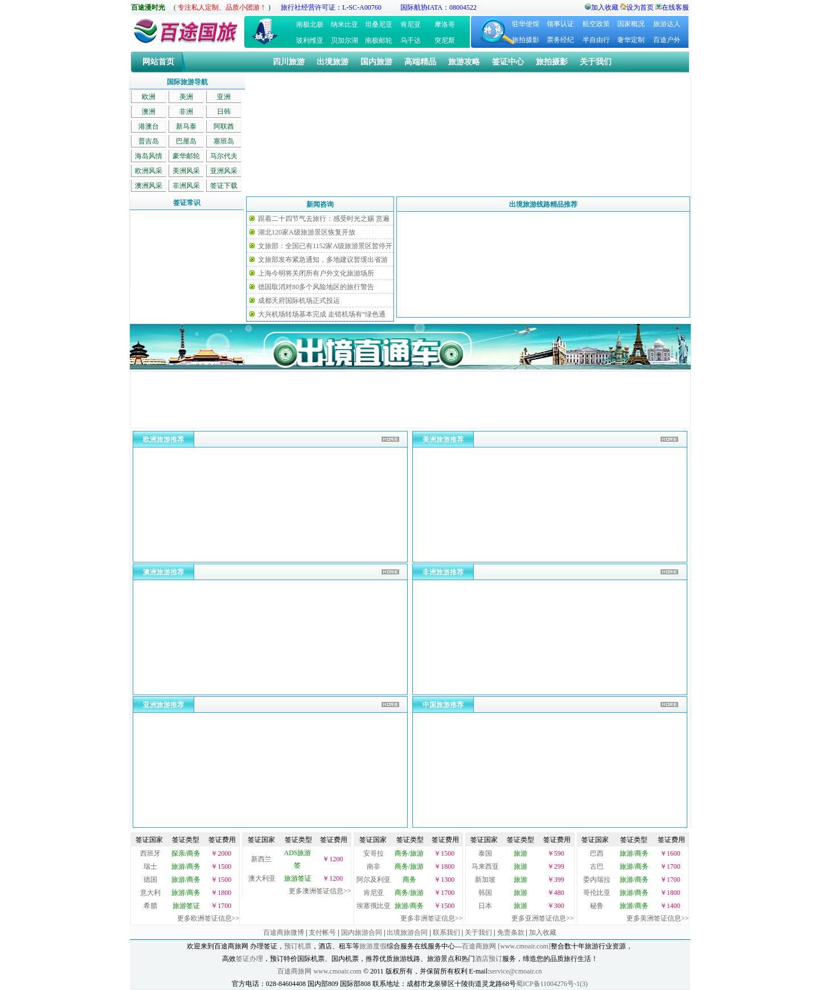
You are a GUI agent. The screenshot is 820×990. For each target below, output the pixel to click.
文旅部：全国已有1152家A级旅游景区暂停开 (325, 246)
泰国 (485, 853)
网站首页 (158, 61)
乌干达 (410, 40)
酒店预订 (488, 959)
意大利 (150, 893)
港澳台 (148, 126)
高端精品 (420, 61)
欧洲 (148, 97)
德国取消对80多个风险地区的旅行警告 (316, 287)
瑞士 (150, 866)
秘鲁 (597, 906)
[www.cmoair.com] (524, 946)
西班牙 (150, 853)
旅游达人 (666, 24)
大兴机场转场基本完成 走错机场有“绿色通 (322, 314)
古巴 (597, 866)
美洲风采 (186, 171)
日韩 (224, 112)
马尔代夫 (223, 156)
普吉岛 (148, 141)
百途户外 (666, 40)
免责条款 (510, 932)
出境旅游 (332, 61)
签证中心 (508, 61)
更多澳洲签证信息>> (320, 891)
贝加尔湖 (344, 40)
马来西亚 (485, 866)
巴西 (597, 853)
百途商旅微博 (283, 932)
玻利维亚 (309, 40)
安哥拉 (373, 853)
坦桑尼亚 (378, 24)
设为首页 (640, 7)
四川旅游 (289, 61)
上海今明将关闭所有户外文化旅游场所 (316, 273)
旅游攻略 (464, 61)
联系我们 (446, 932)
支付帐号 (322, 932)
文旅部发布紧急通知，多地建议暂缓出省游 (323, 260)
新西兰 (261, 859)
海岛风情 (148, 156)
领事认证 (560, 24)
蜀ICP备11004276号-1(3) (552, 984)
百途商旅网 (479, 946)
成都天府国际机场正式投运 (299, 301)
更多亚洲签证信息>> (542, 918)
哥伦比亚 (596, 893)
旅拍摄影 (525, 40)
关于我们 (596, 61)
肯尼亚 (410, 24)
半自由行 (596, 40)
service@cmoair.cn (516, 971)
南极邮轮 (378, 40)
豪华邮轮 (186, 156)
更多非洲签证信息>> (431, 918)
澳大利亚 (262, 878)
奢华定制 (631, 40)
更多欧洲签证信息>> (208, 918)
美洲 (186, 97)
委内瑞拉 (596, 880)
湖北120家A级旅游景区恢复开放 (306, 232)
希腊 (150, 906)
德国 (150, 880)
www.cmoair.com (337, 971)
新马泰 (186, 126)
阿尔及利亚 (373, 880)
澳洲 (148, 112)
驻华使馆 (525, 24)
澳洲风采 (148, 186)
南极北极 (309, 24)
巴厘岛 (186, 141)
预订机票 (297, 946)
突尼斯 (444, 40)
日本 (485, 906)
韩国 (485, 893)
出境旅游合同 (407, 932)
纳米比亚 (344, 24)
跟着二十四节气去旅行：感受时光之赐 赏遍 (324, 219)
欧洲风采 (148, 171)
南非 (373, 866)
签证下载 (223, 186)
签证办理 (249, 959)
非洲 (186, 112)
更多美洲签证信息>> (657, 918)
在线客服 (675, 7)
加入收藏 (604, 7)
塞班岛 (224, 141)
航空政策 (596, 24)
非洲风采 (186, 186)
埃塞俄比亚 (373, 906)
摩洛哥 (444, 24)
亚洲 (224, 97)
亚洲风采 (223, 171)
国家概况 (631, 24)
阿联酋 (224, 126)
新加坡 (485, 880)
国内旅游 (376, 61)
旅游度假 (373, 946)
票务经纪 (560, 40)
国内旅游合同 (361, 932)
